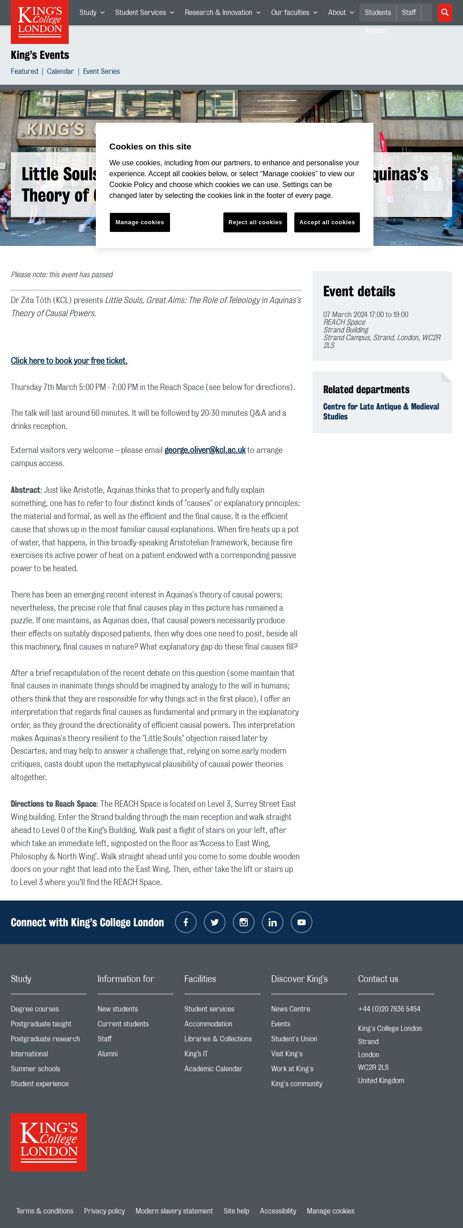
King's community (309, 1086)
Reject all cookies (255, 222)
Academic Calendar (222, 1071)
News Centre (309, 1011)
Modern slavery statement (174, 1211)
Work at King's (309, 1071)
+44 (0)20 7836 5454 (389, 1009)
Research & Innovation (225, 14)
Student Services (147, 14)
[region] (234, 185)
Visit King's (309, 1056)
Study (95, 14)
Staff (409, 12)
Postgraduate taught (49, 1026)
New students (136, 1011)
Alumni (136, 1056)
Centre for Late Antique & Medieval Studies (381, 411)
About (343, 14)
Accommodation (222, 1026)
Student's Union (309, 1041)
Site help (236, 1211)
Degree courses (49, 1011)
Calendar (60, 72)
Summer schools (49, 1071)
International (49, 1056)
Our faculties (297, 14)
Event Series (101, 72)
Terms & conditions (44, 1211)
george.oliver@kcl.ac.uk (205, 451)
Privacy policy (104, 1211)
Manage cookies (330, 1211)
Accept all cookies (327, 222)
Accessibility (278, 1211)
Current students (136, 1026)
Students (378, 12)
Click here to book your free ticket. (69, 361)
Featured (24, 72)
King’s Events (40, 55)
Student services (222, 1011)
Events (309, 1026)
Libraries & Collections (222, 1041)
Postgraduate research (49, 1041)
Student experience (49, 1086)
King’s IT (222, 1056)
